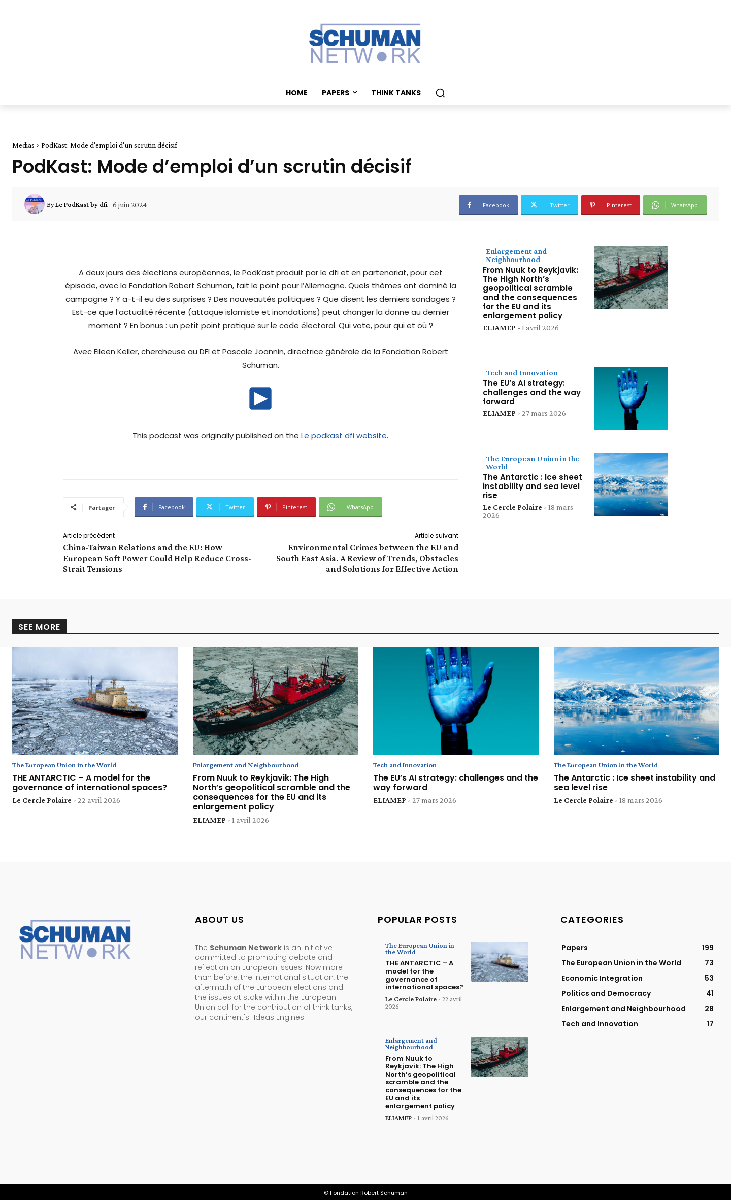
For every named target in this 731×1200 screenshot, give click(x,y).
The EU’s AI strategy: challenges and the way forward (532, 392)
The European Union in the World (532, 462)
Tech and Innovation (522, 372)
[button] (440, 93)
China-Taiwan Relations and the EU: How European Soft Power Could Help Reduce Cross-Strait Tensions (157, 558)
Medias (23, 145)
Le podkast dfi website (344, 435)
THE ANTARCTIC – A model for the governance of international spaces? (89, 783)
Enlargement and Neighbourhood (516, 255)
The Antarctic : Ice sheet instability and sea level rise (532, 486)
